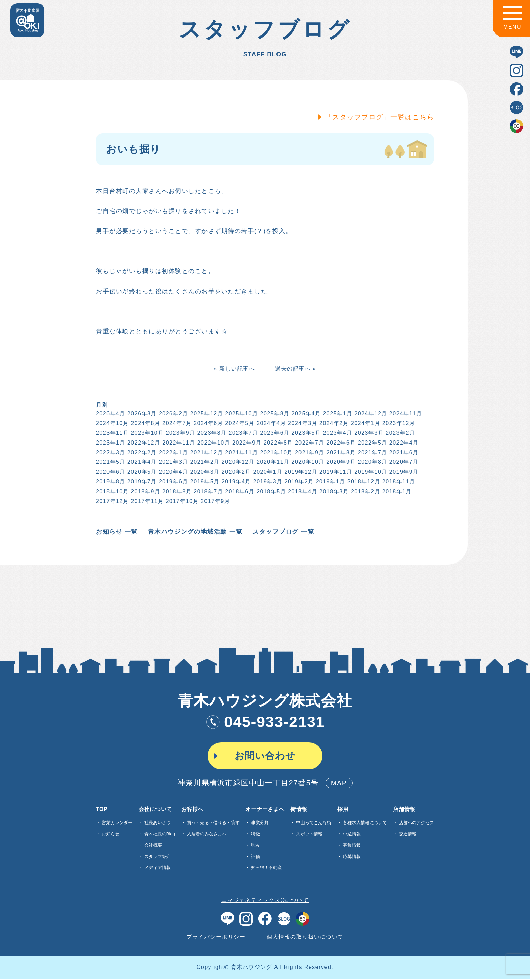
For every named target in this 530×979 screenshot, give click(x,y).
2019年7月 (141, 481)
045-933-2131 (265, 722)
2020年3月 (204, 472)
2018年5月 (270, 491)
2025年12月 (206, 413)
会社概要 (153, 845)
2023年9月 (180, 433)
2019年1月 (330, 481)
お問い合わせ (265, 755)
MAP (339, 783)
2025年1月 (337, 413)
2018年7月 (208, 491)
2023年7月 (243, 433)
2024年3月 (302, 423)
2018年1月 (396, 491)
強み (255, 845)
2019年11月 (335, 472)
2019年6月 (173, 481)
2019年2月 (298, 481)
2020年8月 (372, 462)
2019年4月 (235, 481)
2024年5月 (239, 423)
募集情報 (352, 845)
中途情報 (352, 833)
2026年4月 (110, 413)
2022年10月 (213, 443)
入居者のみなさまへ (206, 833)
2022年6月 (340, 443)
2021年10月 (276, 452)
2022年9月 (246, 443)
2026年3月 (141, 413)
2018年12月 (363, 481)
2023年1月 (110, 443)
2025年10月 (241, 413)
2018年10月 (111, 491)
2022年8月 (277, 443)
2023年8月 (211, 433)
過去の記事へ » (294, 369)
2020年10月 (307, 462)
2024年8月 (145, 423)
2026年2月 (173, 413)
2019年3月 (267, 481)
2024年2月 (333, 423)
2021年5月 (110, 462)
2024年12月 (370, 413)
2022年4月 (403, 443)
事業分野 (260, 822)
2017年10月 (181, 501)
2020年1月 (267, 472)
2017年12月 (111, 501)
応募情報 (352, 856)
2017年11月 (146, 501)
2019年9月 (403, 472)
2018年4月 (302, 491)
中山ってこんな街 (313, 822)
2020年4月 (173, 472)
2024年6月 (208, 423)
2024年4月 (270, 423)
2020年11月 (272, 462)
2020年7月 (403, 462)
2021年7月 (372, 452)
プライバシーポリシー (215, 937)
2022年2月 (141, 452)
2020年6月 (110, 472)
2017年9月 (215, 501)
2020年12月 (237, 462)
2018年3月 (333, 491)
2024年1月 (365, 423)
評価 (255, 856)
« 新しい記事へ (233, 369)
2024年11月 (405, 413)
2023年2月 (400, 433)
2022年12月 (143, 443)
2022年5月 (372, 443)
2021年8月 (340, 452)
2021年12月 (206, 452)
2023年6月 (274, 433)
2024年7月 (176, 423)
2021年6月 (403, 452)
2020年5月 (141, 472)
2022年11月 (178, 443)
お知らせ (110, 833)
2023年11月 (111, 433)
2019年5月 (204, 481)
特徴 (255, 833)
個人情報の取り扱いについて (305, 937)
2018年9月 (145, 491)
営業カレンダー (117, 822)
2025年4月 (305, 413)
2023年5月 (305, 433)
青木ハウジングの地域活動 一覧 (194, 531)
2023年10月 (146, 433)
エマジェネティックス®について (265, 900)
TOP (101, 809)
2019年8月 (110, 481)
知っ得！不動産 (266, 867)
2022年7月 (309, 443)
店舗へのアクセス (416, 822)
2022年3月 (110, 452)
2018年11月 (398, 481)
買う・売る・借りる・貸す (213, 822)
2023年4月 (337, 433)
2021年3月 (173, 462)
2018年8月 (176, 491)
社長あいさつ (157, 822)
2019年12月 (300, 472)
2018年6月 (239, 491)
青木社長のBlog (159, 833)
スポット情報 (309, 833)
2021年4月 (141, 462)
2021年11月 (241, 452)
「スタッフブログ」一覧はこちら (379, 117)
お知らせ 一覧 (116, 531)
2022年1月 (173, 452)
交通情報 (407, 833)
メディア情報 (157, 867)
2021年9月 (309, 452)
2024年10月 (111, 423)
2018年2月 (365, 491)
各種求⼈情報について (365, 822)
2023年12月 (398, 423)
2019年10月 (370, 472)
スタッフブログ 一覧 (282, 531)
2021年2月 (204, 462)
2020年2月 (235, 472)
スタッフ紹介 (157, 856)
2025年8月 (274, 413)
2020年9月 (340, 462)
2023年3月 (368, 433)
